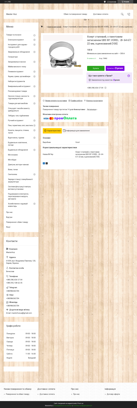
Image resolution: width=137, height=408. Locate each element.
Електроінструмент (16, 40)
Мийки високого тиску (17, 67)
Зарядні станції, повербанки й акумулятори (20, 180)
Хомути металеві (54, 27)
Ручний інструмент (15, 120)
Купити (96, 68)
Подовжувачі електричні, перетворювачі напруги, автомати (18, 196)
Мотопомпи (13, 155)
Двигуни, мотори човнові (18, 165)
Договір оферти (113, 394)
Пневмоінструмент (15, 72)
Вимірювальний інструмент (19, 86)
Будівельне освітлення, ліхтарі (17, 144)
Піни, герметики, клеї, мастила (20, 125)
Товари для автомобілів (18, 103)
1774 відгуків (111, 2)
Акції (8, 227)
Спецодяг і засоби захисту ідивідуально (19, 109)
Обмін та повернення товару (75, 14)
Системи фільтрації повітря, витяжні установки (19, 188)
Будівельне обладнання (18, 150)
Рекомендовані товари (17, 91)
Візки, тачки (13, 170)
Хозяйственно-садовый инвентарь (18, 205)
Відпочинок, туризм (16, 138)
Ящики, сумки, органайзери (19, 76)
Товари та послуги (13, 35)
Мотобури (12, 160)
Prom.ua (80, 403)
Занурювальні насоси (17, 62)
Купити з (115, 68)
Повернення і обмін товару (17, 222)
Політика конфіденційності (82, 406)
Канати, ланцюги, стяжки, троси (18, 131)
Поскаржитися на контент (63, 406)
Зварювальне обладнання (19, 52)
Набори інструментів (16, 81)
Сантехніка (12, 174)
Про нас (9, 212)
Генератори (13, 57)
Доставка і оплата (100, 14)
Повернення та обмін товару (17, 394)
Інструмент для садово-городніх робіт (18, 46)
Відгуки (9, 217)
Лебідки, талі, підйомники (18, 116)
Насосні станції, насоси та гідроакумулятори (18, 97)
